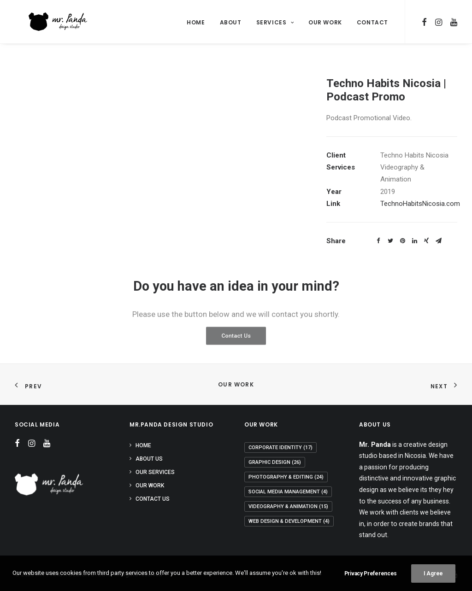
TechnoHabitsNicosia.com (420, 203)
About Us (149, 459)
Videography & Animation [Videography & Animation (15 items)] (288, 506)
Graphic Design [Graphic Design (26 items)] (274, 462)
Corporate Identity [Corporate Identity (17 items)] (280, 448)
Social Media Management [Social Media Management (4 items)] (288, 492)
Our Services (155, 472)
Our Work (325, 22)
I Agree (433, 573)
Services (275, 22)
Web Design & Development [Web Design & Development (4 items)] (289, 521)
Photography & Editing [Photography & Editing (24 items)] (286, 477)
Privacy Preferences (370, 573)
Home (196, 22)
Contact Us (153, 499)
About (231, 22)
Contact (372, 22)
